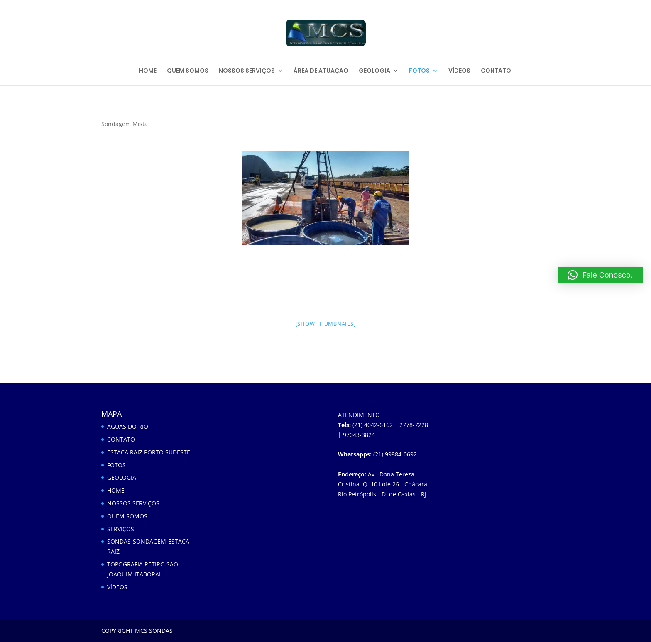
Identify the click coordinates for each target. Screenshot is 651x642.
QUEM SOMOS (187, 71)
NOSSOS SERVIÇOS (247, 71)
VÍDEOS (459, 71)
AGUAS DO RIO (127, 426)
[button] (600, 275)
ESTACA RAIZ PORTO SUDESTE (148, 452)
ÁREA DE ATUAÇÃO (321, 71)
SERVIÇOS (120, 529)
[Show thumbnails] (326, 323)
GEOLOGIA (374, 71)
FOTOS (419, 71)
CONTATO (496, 71)
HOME (148, 71)
